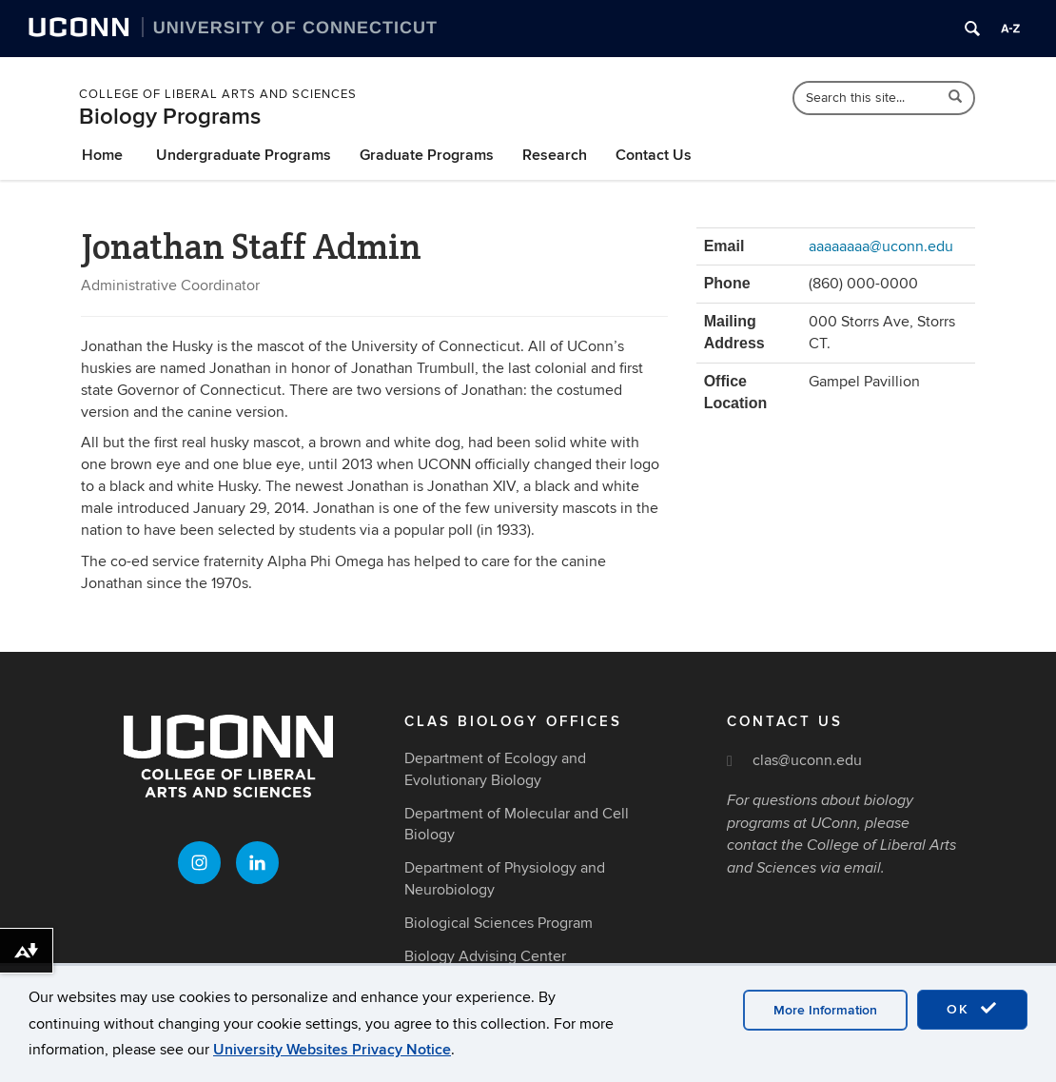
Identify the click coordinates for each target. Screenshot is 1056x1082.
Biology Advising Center (485, 956)
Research (554, 155)
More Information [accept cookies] (825, 1010)
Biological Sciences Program (498, 923)
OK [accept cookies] (972, 1008)
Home (102, 155)
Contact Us (654, 155)
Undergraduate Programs (243, 155)
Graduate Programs (427, 155)
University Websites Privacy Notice (332, 1049)
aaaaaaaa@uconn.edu (881, 246)
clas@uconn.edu (807, 760)
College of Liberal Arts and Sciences (218, 94)
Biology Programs (170, 116)
